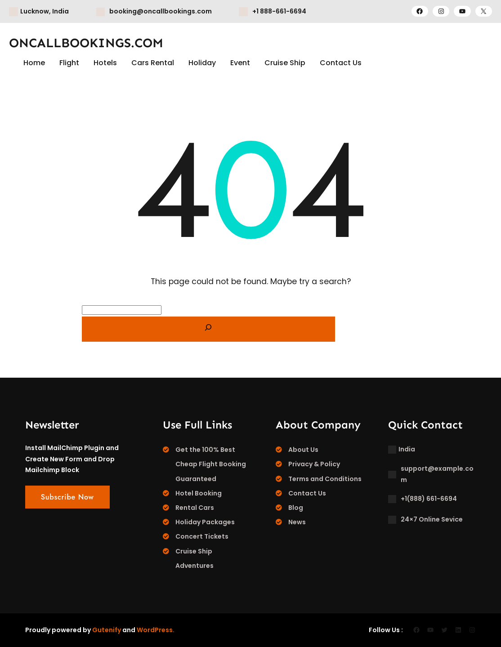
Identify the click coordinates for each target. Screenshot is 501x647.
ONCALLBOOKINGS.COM (86, 43)
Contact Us (307, 493)
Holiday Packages (205, 522)
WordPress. (155, 629)
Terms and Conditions (325, 478)
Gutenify (106, 629)
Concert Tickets (201, 536)
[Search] (208, 329)
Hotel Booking (198, 493)
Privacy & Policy (314, 464)
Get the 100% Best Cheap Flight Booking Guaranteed (210, 464)
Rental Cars (194, 507)
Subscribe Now (67, 497)
